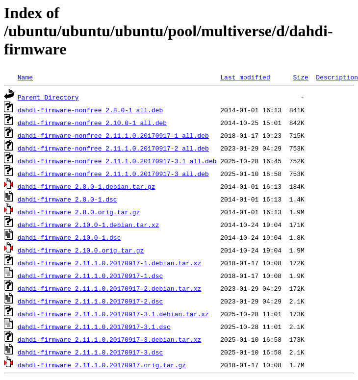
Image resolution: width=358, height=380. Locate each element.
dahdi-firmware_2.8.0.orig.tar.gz (79, 211)
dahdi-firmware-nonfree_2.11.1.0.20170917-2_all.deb (113, 148)
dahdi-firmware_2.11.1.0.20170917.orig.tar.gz (102, 364)
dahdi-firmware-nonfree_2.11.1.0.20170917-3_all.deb (113, 173)
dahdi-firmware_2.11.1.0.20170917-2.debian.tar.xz (109, 288)
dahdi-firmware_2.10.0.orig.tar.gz (81, 250)
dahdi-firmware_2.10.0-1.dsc (69, 237)
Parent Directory (48, 97)
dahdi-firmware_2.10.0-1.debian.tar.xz (88, 224)
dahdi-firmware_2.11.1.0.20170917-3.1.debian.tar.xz (113, 313)
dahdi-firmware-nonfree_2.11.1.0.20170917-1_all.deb (113, 135)
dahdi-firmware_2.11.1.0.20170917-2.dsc (90, 301)
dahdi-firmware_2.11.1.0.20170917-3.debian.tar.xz (109, 339)
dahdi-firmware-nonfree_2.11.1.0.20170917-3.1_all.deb (117, 160)
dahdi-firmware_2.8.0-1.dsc (67, 199)
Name (25, 77)
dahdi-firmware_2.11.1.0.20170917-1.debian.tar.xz (109, 262)
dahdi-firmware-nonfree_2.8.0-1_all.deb (90, 109)
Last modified (245, 77)
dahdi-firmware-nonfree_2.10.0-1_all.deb (92, 122)
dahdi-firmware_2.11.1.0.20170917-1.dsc (90, 275)
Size (300, 77)
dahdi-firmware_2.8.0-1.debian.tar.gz (86, 186)
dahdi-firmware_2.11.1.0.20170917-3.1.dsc (94, 326)
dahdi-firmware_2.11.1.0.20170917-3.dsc (90, 352)
